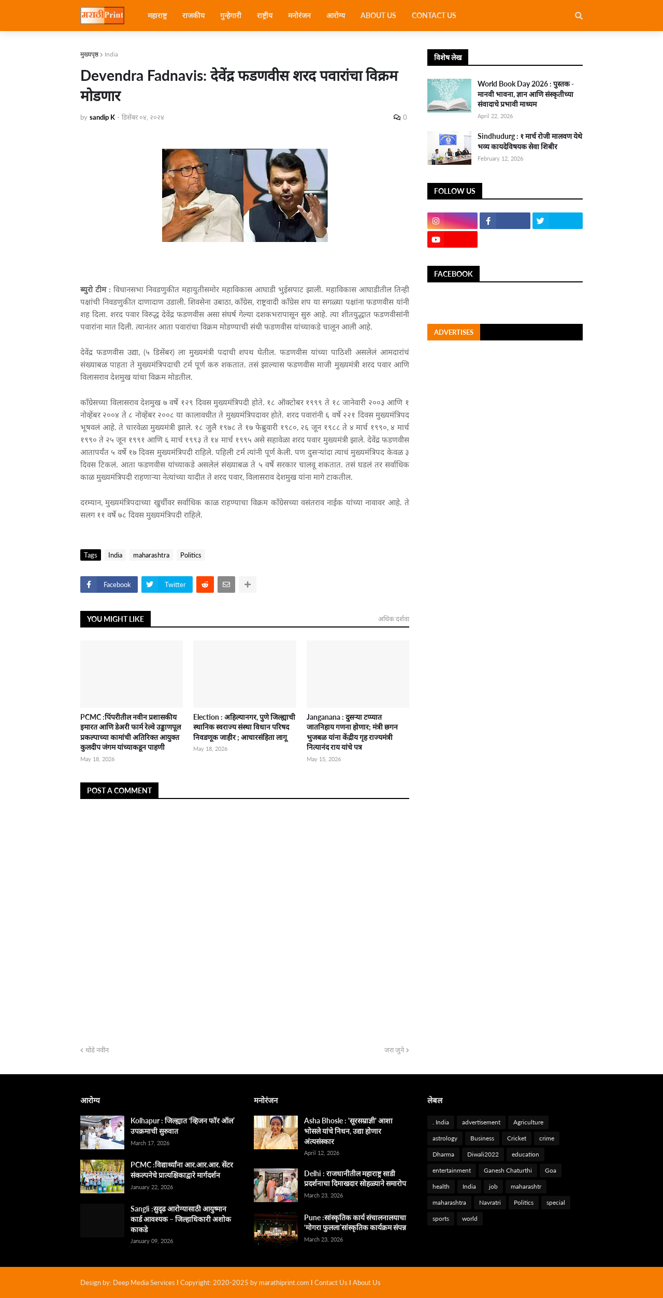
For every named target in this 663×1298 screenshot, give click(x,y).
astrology (445, 1138)
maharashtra (151, 555)
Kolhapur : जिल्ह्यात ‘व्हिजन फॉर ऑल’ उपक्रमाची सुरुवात (183, 1125)
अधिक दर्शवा (393, 619)
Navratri (490, 1202)
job (493, 1186)
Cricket (516, 1138)
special (555, 1202)
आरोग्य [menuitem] (335, 15)
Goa (550, 1170)
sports (441, 1218)
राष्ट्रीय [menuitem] (264, 15)
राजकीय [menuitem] (193, 15)
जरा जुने (394, 1050)
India (111, 54)
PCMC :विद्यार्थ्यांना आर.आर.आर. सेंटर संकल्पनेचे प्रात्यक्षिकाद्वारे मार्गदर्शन (182, 1169)
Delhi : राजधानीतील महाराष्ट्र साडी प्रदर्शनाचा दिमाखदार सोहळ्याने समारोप (355, 1178)
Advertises (453, 332)
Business (482, 1138)
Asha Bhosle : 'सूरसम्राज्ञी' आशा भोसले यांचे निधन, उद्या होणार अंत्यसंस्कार (348, 1130)
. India (441, 1122)
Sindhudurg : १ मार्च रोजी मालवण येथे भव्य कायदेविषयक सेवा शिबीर (530, 141)
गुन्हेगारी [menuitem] (230, 15)
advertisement (481, 1122)
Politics (190, 555)
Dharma (443, 1154)
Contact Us (331, 1282)
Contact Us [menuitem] (434, 15)
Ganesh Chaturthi (508, 1170)
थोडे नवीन (97, 1050)
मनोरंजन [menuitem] (299, 15)
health (441, 1186)
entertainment (452, 1170)
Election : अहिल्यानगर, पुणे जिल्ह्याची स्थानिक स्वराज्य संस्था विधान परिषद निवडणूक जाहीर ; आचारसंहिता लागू (244, 726)
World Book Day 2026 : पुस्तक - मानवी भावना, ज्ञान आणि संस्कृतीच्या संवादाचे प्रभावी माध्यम (526, 93)
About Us (367, 1282)
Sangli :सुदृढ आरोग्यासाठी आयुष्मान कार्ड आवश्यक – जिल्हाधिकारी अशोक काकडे (181, 1218)
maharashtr (526, 1186)
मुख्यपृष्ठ (89, 54)
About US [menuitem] (378, 15)
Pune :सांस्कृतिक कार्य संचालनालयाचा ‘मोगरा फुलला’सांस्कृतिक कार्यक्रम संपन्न (355, 1222)
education (525, 1154)
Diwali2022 (483, 1154)
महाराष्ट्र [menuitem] (157, 15)
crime (546, 1138)
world (470, 1218)
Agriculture (528, 1122)
